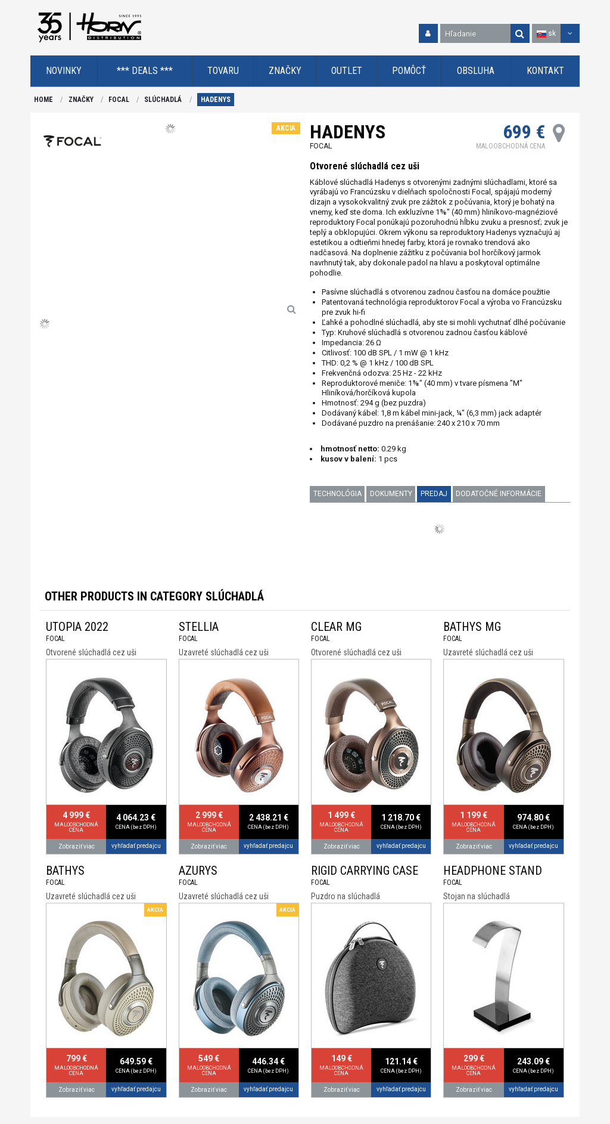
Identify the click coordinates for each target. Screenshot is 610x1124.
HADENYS (216, 99)
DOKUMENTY (391, 494)
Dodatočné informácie (498, 494)
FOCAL (118, 99)
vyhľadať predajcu (136, 846)
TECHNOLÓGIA (337, 494)
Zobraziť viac (76, 846)
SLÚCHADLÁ (163, 99)
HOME (43, 99)
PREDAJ (434, 494)
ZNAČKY (81, 99)
